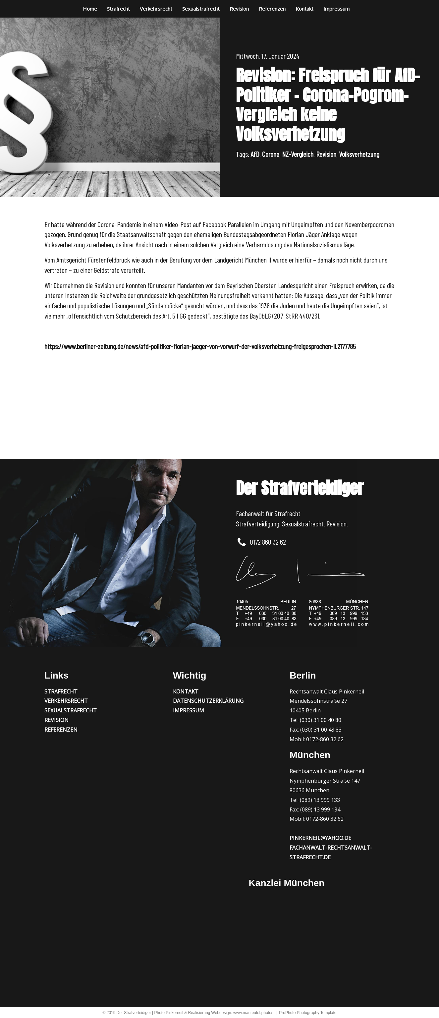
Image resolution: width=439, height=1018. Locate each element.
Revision (239, 8)
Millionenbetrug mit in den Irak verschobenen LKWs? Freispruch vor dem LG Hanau (152, 400)
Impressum (336, 8)
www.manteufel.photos (253, 1012)
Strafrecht (118, 8)
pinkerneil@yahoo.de (320, 838)
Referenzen (272, 8)
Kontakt (304, 8)
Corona (270, 154)
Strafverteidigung (257, 523)
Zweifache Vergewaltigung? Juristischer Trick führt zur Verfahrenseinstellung (294, 407)
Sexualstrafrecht (201, 8)
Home (90, 8)
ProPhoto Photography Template (307, 1012)
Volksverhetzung (359, 154)
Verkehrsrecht (156, 8)
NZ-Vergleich (297, 154)
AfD (254, 154)
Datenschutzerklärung (208, 700)
